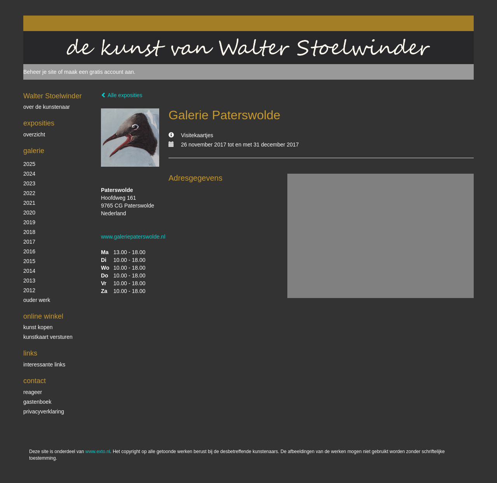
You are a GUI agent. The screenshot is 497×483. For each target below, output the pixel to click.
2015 (29, 261)
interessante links (44, 364)
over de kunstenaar (46, 107)
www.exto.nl (97, 451)
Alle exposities (121, 95)
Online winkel (43, 316)
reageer (32, 392)
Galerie (33, 151)
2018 (29, 232)
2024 (29, 174)
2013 (29, 280)
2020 (29, 212)
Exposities (38, 123)
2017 (29, 242)
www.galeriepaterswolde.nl (133, 237)
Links (30, 353)
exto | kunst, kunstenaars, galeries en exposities (45, 23)
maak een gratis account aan (99, 72)
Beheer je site (40, 72)
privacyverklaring (43, 411)
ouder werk (36, 300)
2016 (29, 251)
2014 (29, 271)
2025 (29, 164)
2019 (29, 222)
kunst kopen (38, 327)
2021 (29, 203)
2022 (29, 193)
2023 (29, 183)
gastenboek (37, 402)
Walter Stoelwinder (52, 96)
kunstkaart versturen (48, 337)
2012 (29, 290)
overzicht (34, 134)
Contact (34, 381)
